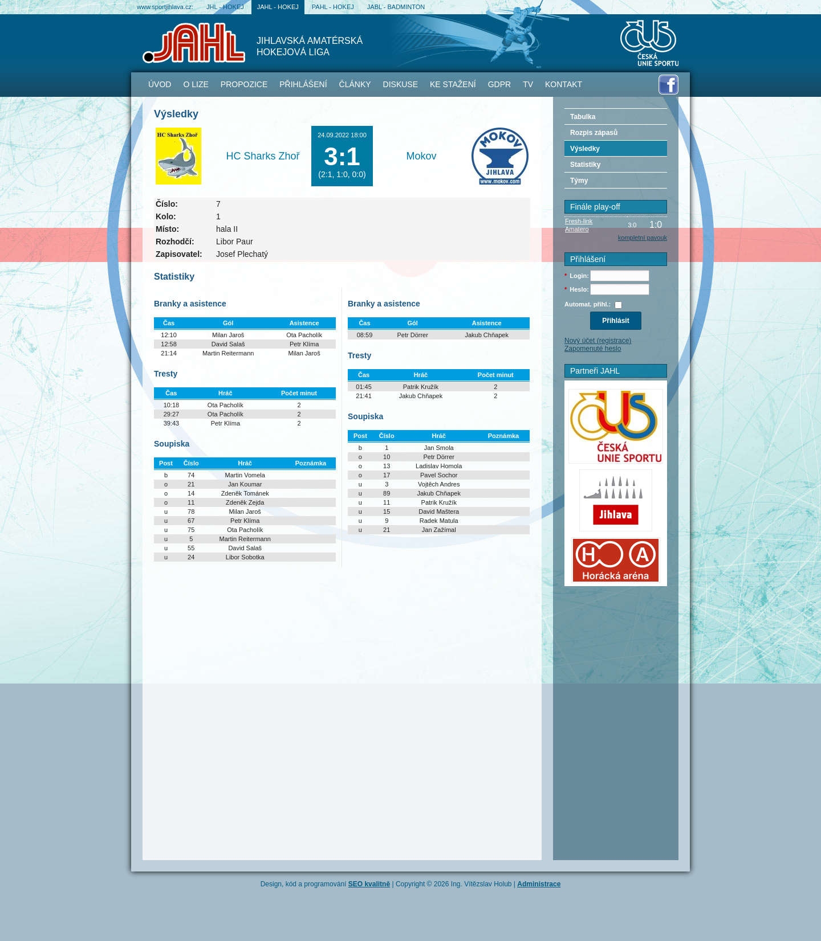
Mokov (421, 156)
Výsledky (585, 149)
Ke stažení (453, 84)
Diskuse (400, 84)
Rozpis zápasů (593, 133)
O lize (195, 84)
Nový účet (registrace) (597, 341)
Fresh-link (578, 221)
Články (355, 84)
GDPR (499, 84)
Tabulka (582, 117)
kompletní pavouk (642, 237)
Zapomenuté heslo (592, 349)
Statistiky (585, 165)
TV (528, 84)
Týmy (579, 181)
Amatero (577, 229)
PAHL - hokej (333, 6)
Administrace (538, 884)
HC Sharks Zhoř (262, 156)
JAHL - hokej (278, 6)
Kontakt (563, 84)
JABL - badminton (396, 6)
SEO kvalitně (369, 884)
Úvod (159, 84)
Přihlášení (303, 84)
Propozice (244, 84)
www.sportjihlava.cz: (165, 6)
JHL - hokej (225, 6)
